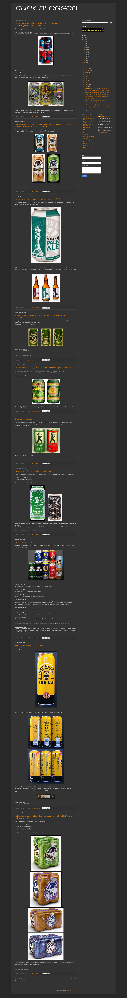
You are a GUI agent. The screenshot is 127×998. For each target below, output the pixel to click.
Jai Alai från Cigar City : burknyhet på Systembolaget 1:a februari (43, 368)
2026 (85, 37)
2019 (85, 52)
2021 (85, 47)
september (87, 70)
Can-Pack (85, 138)
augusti (87, 72)
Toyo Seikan (86, 134)
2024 (85, 41)
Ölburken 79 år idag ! (24, 419)
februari (87, 84)
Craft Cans (85, 145)
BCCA (84, 147)
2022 (85, 45)
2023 (85, 43)
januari (86, 86)
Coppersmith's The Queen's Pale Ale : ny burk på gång (38, 199)
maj (86, 78)
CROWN (85, 131)
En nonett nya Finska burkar (27, 542)
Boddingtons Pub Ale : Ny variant (29, 645)
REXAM (85, 143)
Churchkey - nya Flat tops (89, 136)
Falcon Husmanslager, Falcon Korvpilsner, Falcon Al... (97, 90)
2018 (85, 54)
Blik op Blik (86, 141)
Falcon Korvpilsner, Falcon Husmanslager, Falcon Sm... (98, 107)
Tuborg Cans (86, 116)
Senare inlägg (18, 978)
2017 (85, 56)
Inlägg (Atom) (26, 980)
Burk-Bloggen (46, 9)
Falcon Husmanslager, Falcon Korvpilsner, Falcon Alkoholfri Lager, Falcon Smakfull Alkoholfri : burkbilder (43, 125)
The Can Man (103, 116)
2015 (85, 60)
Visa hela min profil (102, 132)
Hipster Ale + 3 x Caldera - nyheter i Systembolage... (97, 88)
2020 (85, 49)
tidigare (27, 130)
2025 (85, 39)
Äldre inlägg (73, 978)
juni (86, 76)
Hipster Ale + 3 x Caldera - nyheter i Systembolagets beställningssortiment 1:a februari (37, 24)
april (86, 80)
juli (86, 74)
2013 (85, 110)
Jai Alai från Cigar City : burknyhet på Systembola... (97, 96)
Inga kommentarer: (36, 116)
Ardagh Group (86, 140)
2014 (85, 62)
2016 (85, 58)
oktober (87, 68)
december (87, 64)
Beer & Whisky (86, 127)
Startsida (46, 978)
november (87, 66)
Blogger (69, 990)
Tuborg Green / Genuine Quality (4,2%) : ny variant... (97, 94)
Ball (84, 129)
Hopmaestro (86, 132)
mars (86, 82)
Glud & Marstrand (87, 149)
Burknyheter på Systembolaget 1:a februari (33, 471)
